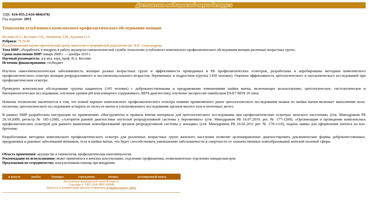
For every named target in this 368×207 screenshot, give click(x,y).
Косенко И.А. (12, 37)
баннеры (58, 176)
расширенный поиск (152, 176)
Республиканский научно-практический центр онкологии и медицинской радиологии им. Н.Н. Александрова (82, 45)
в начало (14, 176)
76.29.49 (24, 41)
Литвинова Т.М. (57, 37)
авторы (113, 176)
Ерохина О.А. (81, 37)
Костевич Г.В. (34, 37)
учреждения (86, 176)
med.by (36, 176)
